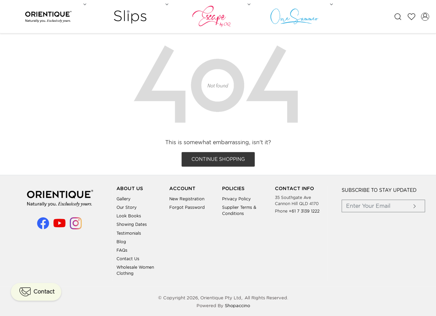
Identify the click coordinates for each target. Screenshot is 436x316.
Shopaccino (237, 304)
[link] (398, 16)
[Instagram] (75, 225)
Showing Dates (131, 223)
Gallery (123, 197)
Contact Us (127, 257)
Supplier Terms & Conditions (239, 209)
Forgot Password (187, 206)
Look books (128, 214)
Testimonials (128, 231)
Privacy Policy (236, 197)
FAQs (121, 249)
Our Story (126, 206)
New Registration (186, 197)
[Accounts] (425, 16)
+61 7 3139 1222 (304, 209)
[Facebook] (43, 225)
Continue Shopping (218, 158)
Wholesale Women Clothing (135, 269)
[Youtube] (59, 225)
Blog (121, 240)
